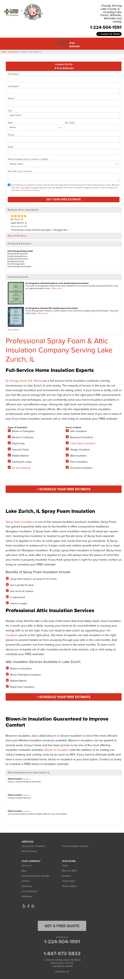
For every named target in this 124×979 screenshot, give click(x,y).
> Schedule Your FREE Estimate (63, 487)
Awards (26, 879)
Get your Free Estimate (63, 197)
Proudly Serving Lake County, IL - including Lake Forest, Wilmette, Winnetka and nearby (111, 13)
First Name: (14, 72)
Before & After (69, 869)
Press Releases (29, 889)
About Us (27, 864)
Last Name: (14, 84)
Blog (24, 869)
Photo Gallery (69, 884)
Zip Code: (70, 121)
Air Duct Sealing (21, 466)
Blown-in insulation (57, 748)
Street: (12, 96)
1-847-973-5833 (62, 951)
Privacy (36, 188)
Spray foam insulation (20, 520)
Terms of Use (26, 188)
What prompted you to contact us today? (28, 157)
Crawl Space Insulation (83, 442)
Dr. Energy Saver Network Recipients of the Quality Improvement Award (57, 281)
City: (10, 109)
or (109, 34)
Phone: (12, 133)
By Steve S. (17, 217)
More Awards (13, 328)
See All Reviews (17, 234)
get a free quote (62, 924)
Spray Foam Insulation (33, 844)
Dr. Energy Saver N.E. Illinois (24, 379)
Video (65, 864)
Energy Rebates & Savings (35, 874)
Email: (11, 145)
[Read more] (57, 286)
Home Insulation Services (75, 844)
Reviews (66, 874)
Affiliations (27, 895)
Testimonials (68, 879)
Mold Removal (29, 849)
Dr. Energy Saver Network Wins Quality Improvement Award (52, 306)
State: (11, 121)
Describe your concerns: (20, 169)
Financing (27, 884)
